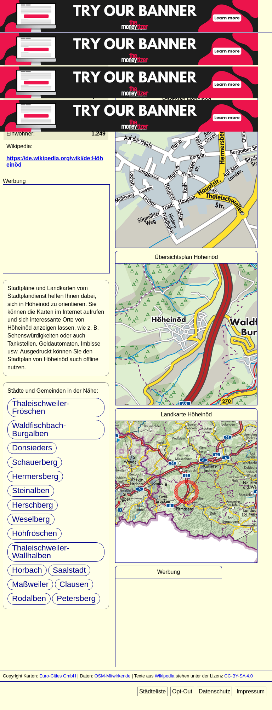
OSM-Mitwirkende (113, 676)
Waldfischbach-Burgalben (39, 429)
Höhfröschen (34, 533)
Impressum (251, 691)
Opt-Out (182, 691)
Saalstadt (69, 570)
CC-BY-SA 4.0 (238, 676)
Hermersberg (35, 476)
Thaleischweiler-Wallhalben (40, 551)
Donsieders (32, 447)
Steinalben (31, 490)
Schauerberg (34, 462)
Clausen (74, 584)
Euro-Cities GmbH (57, 676)
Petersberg (76, 598)
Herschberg (32, 505)
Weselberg (31, 519)
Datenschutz (214, 691)
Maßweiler (30, 584)
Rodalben (29, 598)
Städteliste (152, 691)
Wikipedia (164, 676)
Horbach (27, 570)
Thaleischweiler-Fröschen (40, 407)
